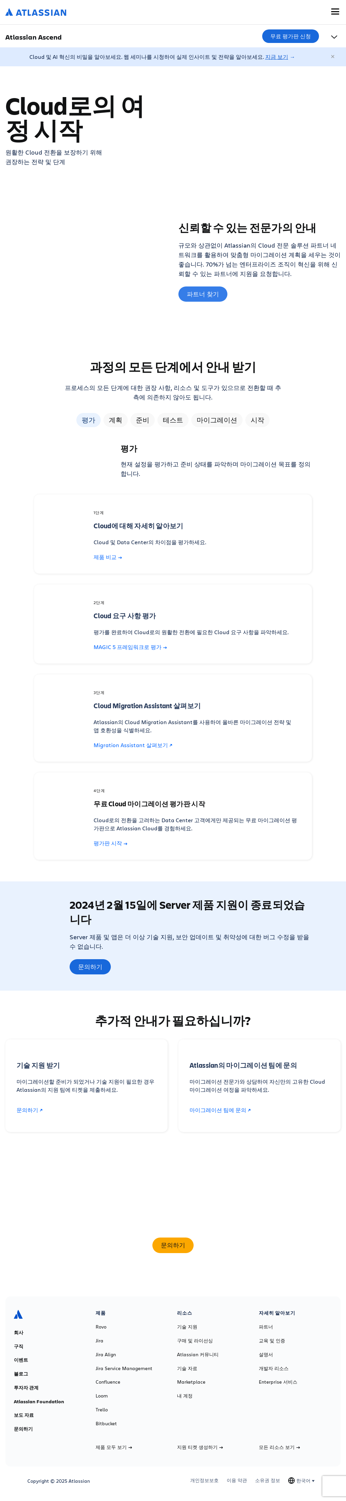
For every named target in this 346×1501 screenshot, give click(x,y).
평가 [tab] (88, 419)
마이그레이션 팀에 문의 (220, 1109)
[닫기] (333, 57)
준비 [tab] (142, 419)
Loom (102, 1396)
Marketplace (191, 1382)
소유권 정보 (267, 1480)
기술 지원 (187, 1327)
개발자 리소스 (274, 1368)
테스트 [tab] (173, 419)
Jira (99, 1340)
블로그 (21, 1374)
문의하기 (90, 967)
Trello (102, 1409)
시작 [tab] (257, 419)
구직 (18, 1346)
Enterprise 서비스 (278, 1382)
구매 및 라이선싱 (195, 1340)
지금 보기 (276, 56)
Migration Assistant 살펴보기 (133, 744)
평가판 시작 (110, 843)
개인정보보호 (204, 1480)
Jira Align (106, 1354)
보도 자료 (24, 1415)
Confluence (108, 1382)
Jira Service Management (124, 1368)
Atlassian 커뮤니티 (198, 1354)
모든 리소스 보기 (279, 1447)
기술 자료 (187, 1368)
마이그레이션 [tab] (217, 419)
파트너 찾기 (203, 294)
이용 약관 (237, 1480)
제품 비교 (108, 556)
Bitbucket (106, 1423)
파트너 (266, 1327)
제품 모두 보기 (114, 1447)
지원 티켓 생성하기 (200, 1447)
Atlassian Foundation (39, 1401)
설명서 (266, 1354)
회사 (18, 1332)
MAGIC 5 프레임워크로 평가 (130, 646)
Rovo (101, 1327)
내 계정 (185, 1396)
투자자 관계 (26, 1387)
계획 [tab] (115, 419)
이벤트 (21, 1360)
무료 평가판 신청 (290, 36)
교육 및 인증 (272, 1340)
